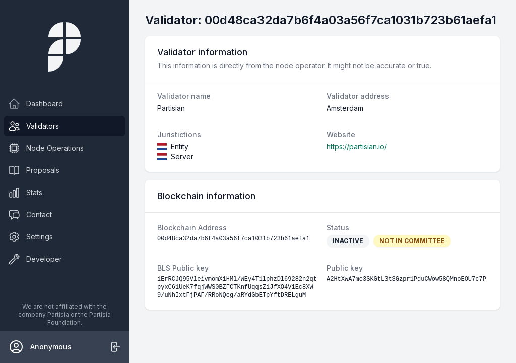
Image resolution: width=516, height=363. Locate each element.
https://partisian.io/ (357, 146)
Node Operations (46, 148)
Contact (30, 215)
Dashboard (35, 104)
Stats (25, 193)
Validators (33, 126)
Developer (35, 259)
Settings (30, 237)
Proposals (33, 170)
